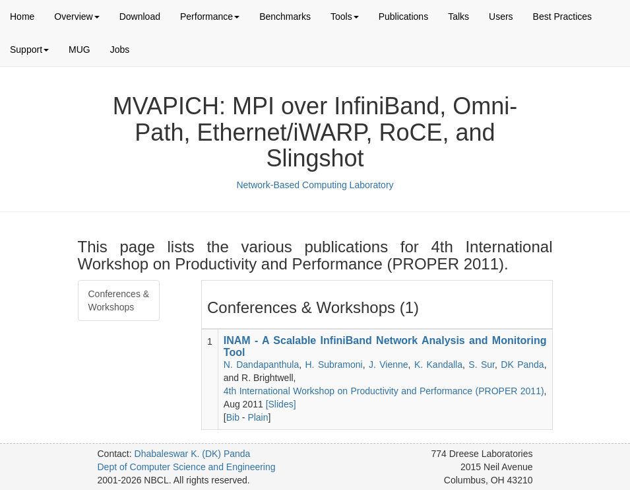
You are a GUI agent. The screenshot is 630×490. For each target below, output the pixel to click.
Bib (232, 417)
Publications (404, 16)
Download (139, 16)
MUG (79, 49)
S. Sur (481, 364)
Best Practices (562, 16)
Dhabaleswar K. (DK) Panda (193, 453)
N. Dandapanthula (261, 364)
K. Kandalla (438, 364)
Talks (458, 16)
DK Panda (522, 364)
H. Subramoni (334, 364)
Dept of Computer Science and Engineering (187, 467)
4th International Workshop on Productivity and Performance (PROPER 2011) (384, 391)
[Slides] (281, 404)
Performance (209, 16)
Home (22, 16)
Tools (345, 16)
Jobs (120, 49)
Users (501, 16)
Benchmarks (285, 16)
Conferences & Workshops (119, 300)
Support (29, 49)
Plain (257, 417)
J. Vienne (388, 364)
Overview (76, 16)
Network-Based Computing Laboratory (314, 185)
